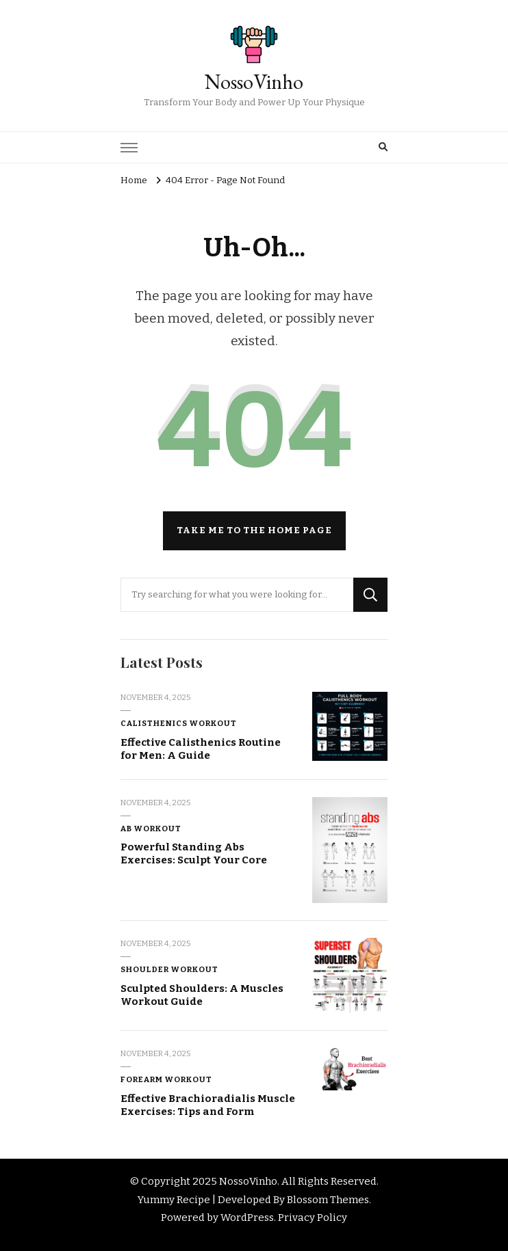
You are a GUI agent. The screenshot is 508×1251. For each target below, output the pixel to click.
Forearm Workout (166, 1079)
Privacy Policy (312, 1217)
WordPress (247, 1217)
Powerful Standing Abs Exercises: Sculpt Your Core (193, 853)
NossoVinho (254, 81)
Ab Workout (150, 828)
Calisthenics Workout (178, 723)
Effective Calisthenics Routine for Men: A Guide (200, 749)
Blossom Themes (328, 1200)
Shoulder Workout (169, 969)
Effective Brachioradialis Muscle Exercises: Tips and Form (207, 1105)
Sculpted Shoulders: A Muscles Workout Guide (201, 995)
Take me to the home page (254, 530)
